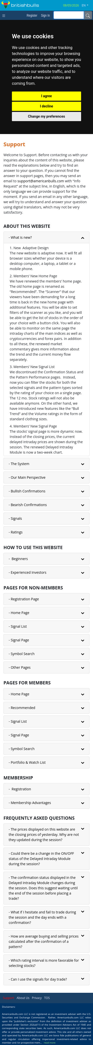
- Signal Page (19, 640)
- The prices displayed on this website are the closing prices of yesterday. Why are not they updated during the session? (44, 834)
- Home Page (19, 612)
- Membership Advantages (30, 802)
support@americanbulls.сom (40, 181)
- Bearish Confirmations (28, 504)
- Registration (20, 789)
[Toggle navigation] (5, 15)
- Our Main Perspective (27, 477)
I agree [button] (46, 96)
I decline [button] (46, 106)
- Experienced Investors (27, 572)
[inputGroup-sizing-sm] (69, 15)
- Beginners (18, 558)
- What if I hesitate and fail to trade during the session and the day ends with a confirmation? (42, 917)
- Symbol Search (21, 653)
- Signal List (18, 626)
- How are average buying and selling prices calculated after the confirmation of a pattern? (44, 941)
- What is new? (20, 237)
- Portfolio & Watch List (27, 762)
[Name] (88, 15)
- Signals (15, 518)
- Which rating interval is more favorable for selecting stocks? (44, 963)
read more (50, 1042)
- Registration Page (24, 599)
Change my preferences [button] (46, 116)
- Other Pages (20, 667)
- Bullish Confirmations (27, 491)
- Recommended (22, 707)
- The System (19, 463)
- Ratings (16, 532)
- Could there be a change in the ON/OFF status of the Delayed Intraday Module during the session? (41, 858)
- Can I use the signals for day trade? (38, 979)
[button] (87, 5)
